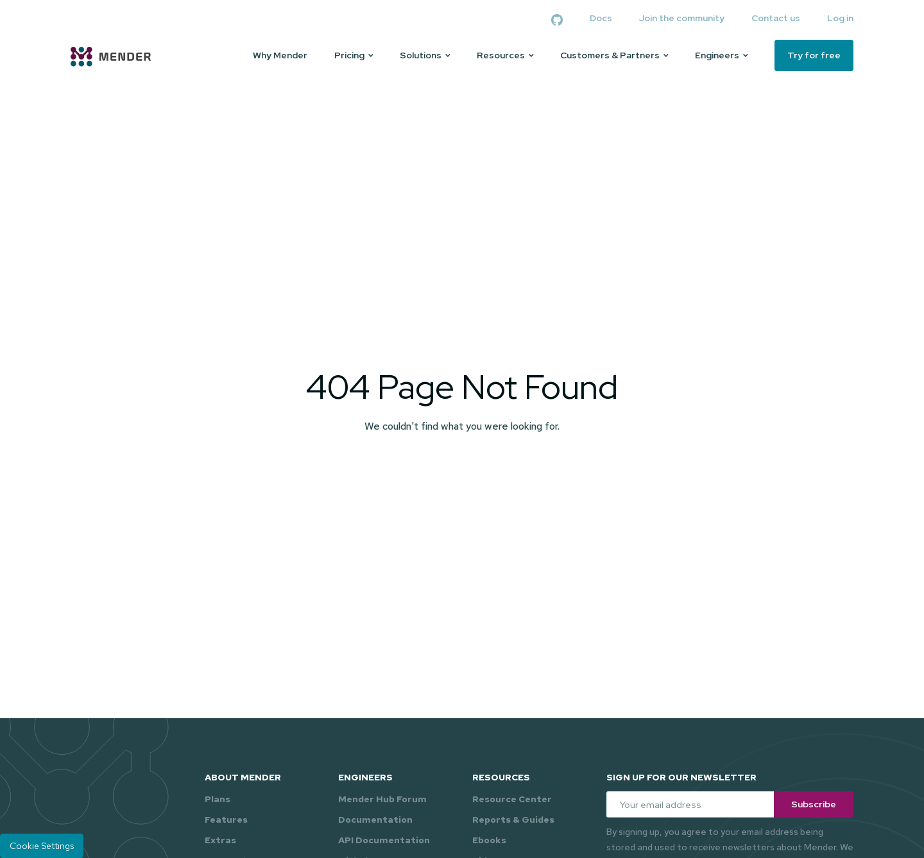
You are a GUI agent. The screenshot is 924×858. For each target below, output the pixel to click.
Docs (601, 18)
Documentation (375, 819)
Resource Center (512, 799)
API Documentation (384, 840)
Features (226, 819)
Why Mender (280, 55)
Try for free (814, 55)
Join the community (681, 18)
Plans (217, 799)
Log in (840, 18)
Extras (220, 840)
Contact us (775, 18)
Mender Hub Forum (382, 799)
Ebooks (489, 840)
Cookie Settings (42, 846)
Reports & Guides (513, 819)
